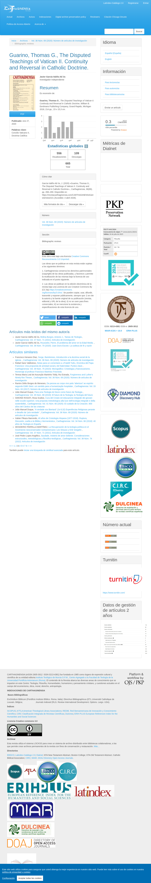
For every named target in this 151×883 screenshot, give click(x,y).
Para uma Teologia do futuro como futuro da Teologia (58, 392)
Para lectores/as (112, 82)
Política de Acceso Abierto (18, 24)
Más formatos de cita (54, 204)
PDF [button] (22, 114)
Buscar (139, 31)
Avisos (32, 17)
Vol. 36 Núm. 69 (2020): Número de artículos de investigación (59, 41)
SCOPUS (11, 711)
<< (10, 446)
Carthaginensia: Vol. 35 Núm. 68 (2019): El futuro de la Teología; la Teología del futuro (54, 395)
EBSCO (10, 755)
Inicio (13, 41)
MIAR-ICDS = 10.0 (113, 331)
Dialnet (40, 755)
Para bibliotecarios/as (115, 94)
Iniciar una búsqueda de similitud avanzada (43, 450)
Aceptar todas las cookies (30, 878)
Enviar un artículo (113, 107)
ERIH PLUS (131, 331)
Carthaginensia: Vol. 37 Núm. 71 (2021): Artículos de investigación (45, 340)
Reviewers (95, 17)
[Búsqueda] (119, 31)
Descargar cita (76, 204)
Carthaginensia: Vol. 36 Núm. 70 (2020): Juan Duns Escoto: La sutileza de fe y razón (53, 346)
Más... (96, 746)
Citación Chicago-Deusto (115, 17)
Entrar (146, 3)
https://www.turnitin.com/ (114, 593)
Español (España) (113, 53)
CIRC (28, 758)
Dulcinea (69, 714)
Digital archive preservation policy (71, 17)
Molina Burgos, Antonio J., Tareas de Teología (61, 337)
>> (30, 446)
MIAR (34, 758)
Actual (9, 17)
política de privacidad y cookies (16, 872)
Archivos (21, 17)
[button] (48, 317)
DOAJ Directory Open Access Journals (55, 758)
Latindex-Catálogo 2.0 (25, 755)
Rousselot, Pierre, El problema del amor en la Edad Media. (67, 343)
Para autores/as (112, 88)
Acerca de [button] (40, 24)
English (108, 59)
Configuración (8, 878)
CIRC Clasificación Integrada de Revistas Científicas (40, 714)
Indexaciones (45, 17)
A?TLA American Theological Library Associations (39, 711)
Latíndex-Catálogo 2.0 (113, 3)
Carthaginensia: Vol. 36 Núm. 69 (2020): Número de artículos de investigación (58, 360)
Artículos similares (23, 352)
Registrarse (133, 3)
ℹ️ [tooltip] (86, 146)
